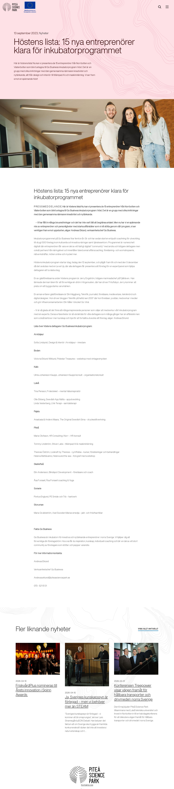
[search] (159, 7)
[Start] (11, 7)
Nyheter (44, 33)
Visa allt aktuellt (148, 629)
